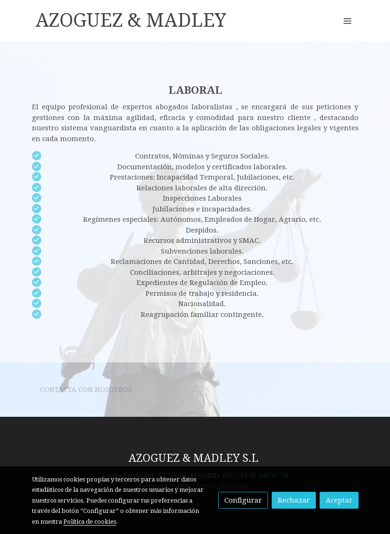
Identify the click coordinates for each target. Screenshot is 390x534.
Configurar (243, 500)
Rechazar (294, 500)
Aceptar (339, 500)
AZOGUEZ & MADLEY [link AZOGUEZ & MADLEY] (131, 20)
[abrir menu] (347, 20)
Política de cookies (89, 521)
